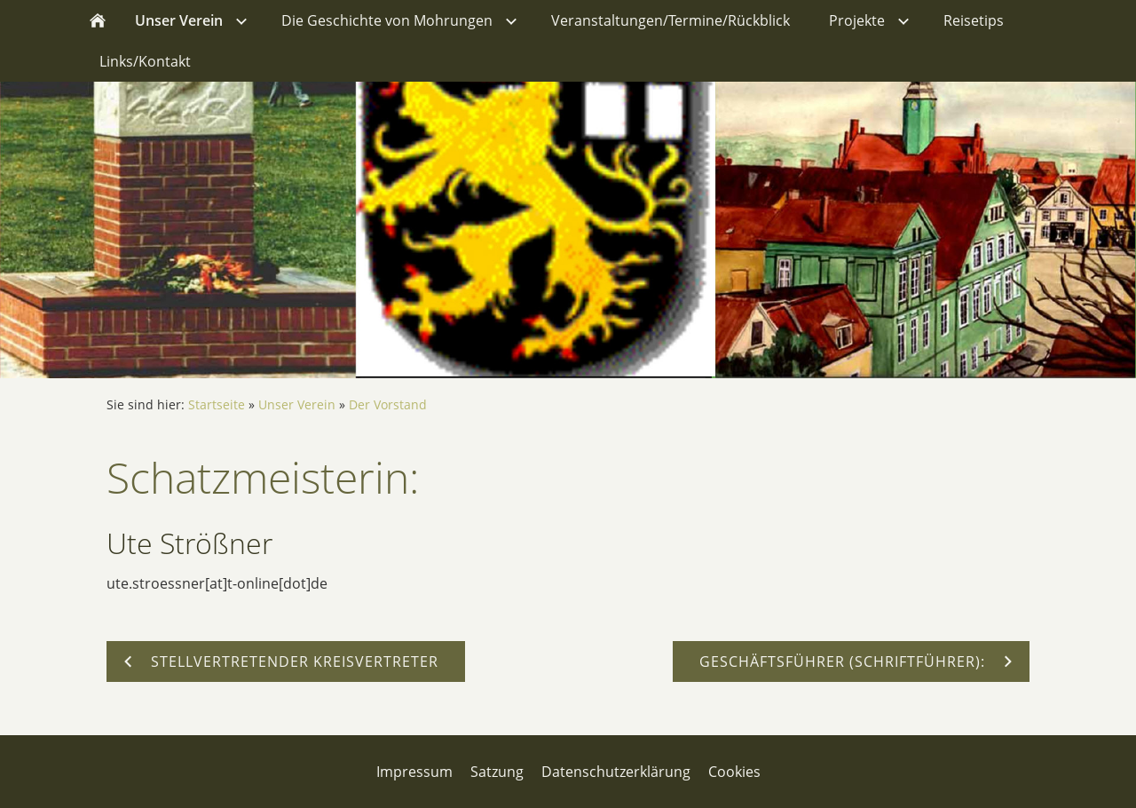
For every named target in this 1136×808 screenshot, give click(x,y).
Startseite (216, 404)
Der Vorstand (388, 404)
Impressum (414, 771)
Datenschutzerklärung (615, 771)
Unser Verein (296, 404)
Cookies (734, 771)
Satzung (497, 771)
